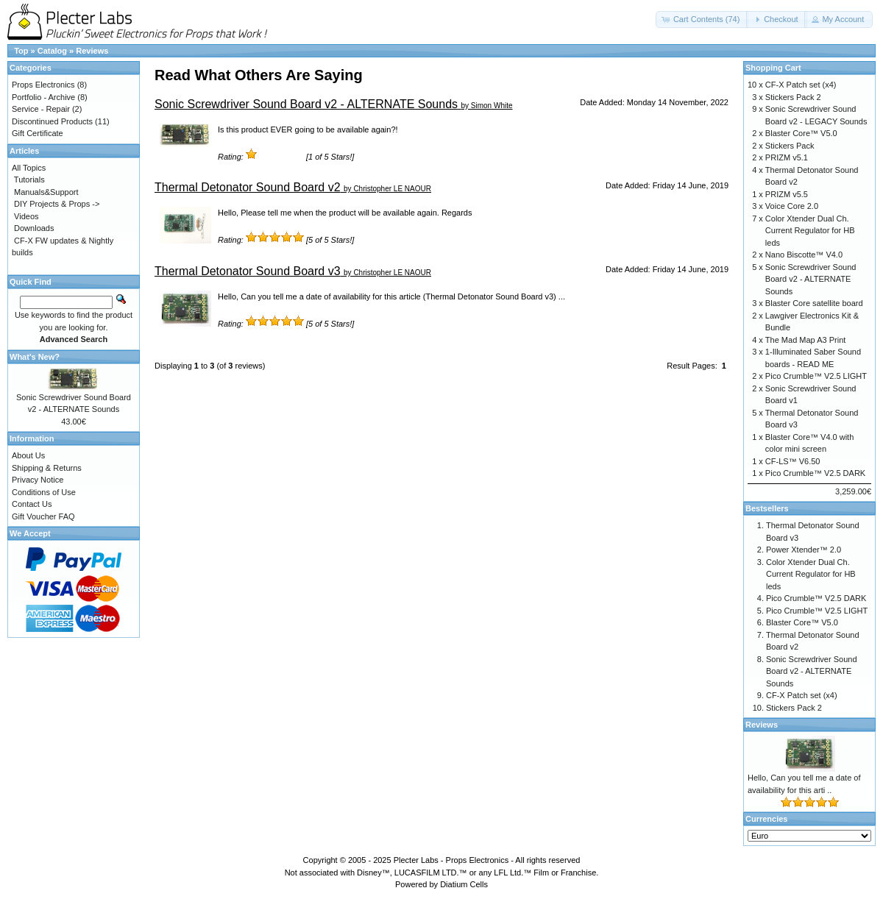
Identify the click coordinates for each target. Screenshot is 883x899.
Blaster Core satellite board (814, 303)
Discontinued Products (52, 121)
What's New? (35, 356)
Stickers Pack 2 (793, 97)
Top (21, 50)
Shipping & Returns (47, 467)
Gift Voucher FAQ (43, 516)
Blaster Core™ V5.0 (801, 133)
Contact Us (32, 504)
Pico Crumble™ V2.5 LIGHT (816, 376)
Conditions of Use (44, 492)
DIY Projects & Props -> (56, 203)
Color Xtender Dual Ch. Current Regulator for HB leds (810, 230)
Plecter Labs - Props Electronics (451, 860)
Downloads (34, 228)
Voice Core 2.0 (791, 206)
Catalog (52, 50)
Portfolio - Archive (43, 97)
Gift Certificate (37, 133)
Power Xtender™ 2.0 (803, 549)
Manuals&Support (46, 192)
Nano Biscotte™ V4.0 (804, 254)
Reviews (92, 50)
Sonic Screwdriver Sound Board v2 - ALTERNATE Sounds (306, 104)
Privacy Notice (37, 479)
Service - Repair (41, 108)
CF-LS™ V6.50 (792, 461)
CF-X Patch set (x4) (801, 84)
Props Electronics (43, 84)
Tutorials (29, 179)
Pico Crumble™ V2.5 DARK (815, 473)
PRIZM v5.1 (786, 157)
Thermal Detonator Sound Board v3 (248, 271)
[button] (702, 19)
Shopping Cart (773, 67)
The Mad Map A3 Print (805, 339)
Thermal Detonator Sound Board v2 (248, 187)
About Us (28, 455)
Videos (26, 216)
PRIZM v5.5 (786, 194)
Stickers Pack (790, 145)
